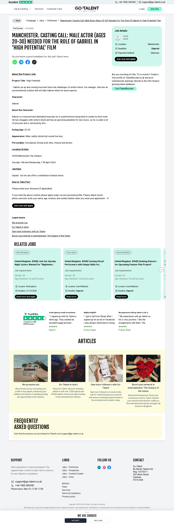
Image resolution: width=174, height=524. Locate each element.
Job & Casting (22, 9)
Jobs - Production (70, 470)
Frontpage (31, 20)
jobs (41, 20)
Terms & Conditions (71, 493)
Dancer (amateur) (123, 252)
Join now (154, 9)
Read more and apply (25, 297)
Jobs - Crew (68, 477)
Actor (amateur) (22, 252)
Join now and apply (126, 59)
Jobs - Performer (70, 467)
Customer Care (54, 9)
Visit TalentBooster (124, 88)
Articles (65, 483)
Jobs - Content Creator (73, 473)
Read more (71, 297)
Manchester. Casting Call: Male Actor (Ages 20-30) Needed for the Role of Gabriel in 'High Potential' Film (110, 20)
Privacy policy (68, 496)
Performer (52, 20)
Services (39, 9)
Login (142, 9)
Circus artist (71, 252)
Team (64, 486)
